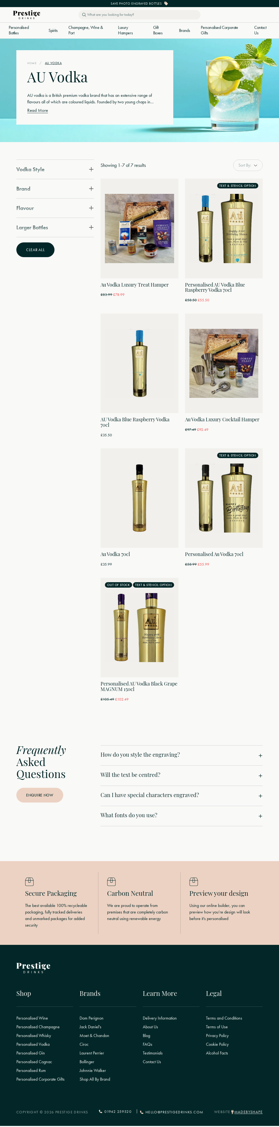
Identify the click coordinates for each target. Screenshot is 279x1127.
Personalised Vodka (33, 1045)
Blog (146, 1037)
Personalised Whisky (33, 1037)
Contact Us (260, 30)
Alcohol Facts (217, 1054)
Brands (184, 30)
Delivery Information (160, 1019)
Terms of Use (217, 1028)
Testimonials (153, 1054)
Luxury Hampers (125, 30)
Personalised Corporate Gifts (219, 30)
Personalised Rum (31, 1072)
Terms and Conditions (224, 1019)
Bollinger (87, 1063)
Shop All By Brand (95, 1080)
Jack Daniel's (90, 1028)
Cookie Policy (217, 1045)
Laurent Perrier (92, 1054)
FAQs (147, 1045)
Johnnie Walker (93, 1072)
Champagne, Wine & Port (85, 30)
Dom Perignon (92, 1019)
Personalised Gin (30, 1054)
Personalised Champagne (38, 1028)
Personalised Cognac (34, 1063)
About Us (150, 1028)
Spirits (52, 30)
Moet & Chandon (94, 1037)
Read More (38, 110)
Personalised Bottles (19, 30)
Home (32, 63)
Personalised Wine (32, 1019)
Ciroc (84, 1045)
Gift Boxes (158, 30)
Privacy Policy (217, 1037)
